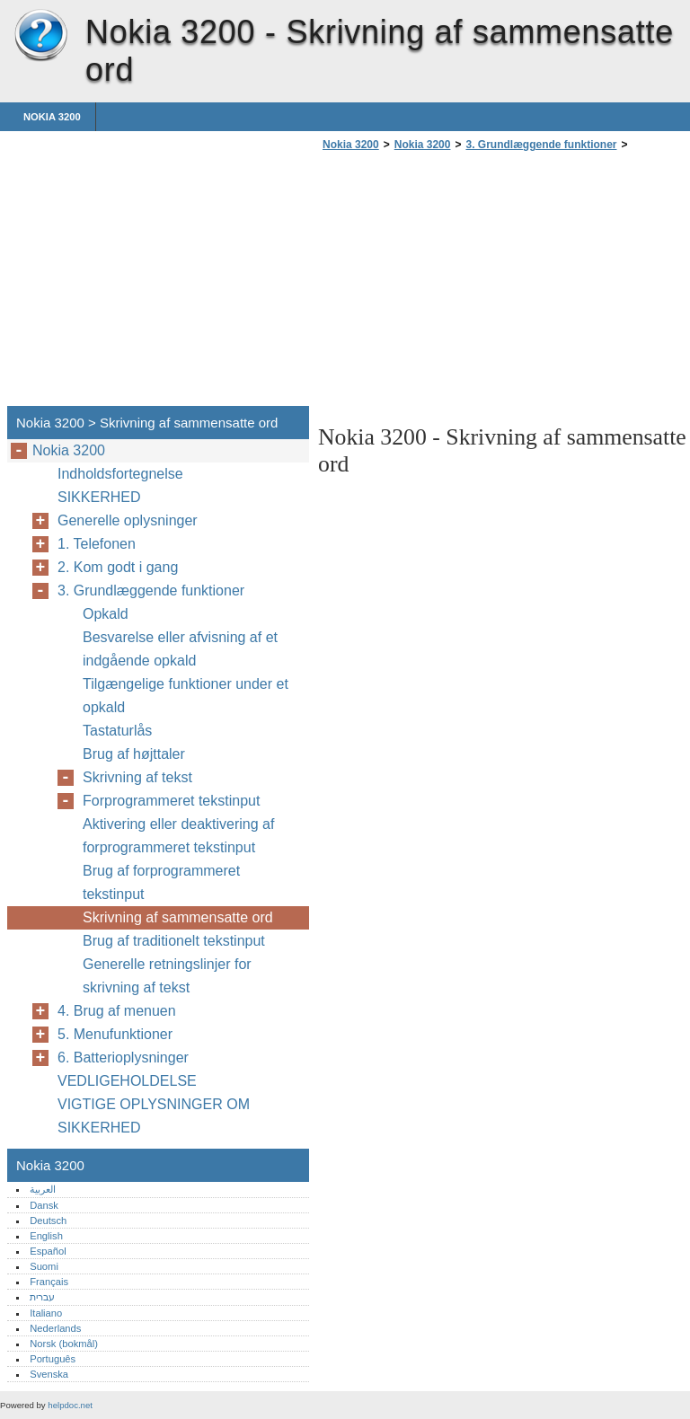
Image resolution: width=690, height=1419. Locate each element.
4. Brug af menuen (117, 1010)
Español (48, 1251)
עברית (42, 1296)
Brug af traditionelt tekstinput (174, 940)
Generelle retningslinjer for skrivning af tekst (167, 975)
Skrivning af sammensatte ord (178, 917)
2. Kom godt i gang (118, 567)
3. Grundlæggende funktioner (540, 144)
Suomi (44, 1266)
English (46, 1235)
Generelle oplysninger (128, 520)
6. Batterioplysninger (123, 1057)
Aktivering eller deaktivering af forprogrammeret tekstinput (178, 835)
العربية (43, 1189)
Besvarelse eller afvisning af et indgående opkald (180, 649)
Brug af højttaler (134, 754)
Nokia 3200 (40, 36)
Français (49, 1281)
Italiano (46, 1313)
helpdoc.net (70, 1405)
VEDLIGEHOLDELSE (127, 1080)
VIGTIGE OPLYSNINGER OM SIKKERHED (154, 1116)
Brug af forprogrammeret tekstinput (161, 882)
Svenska (49, 1374)
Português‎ (52, 1358)
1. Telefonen (97, 543)
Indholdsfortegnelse (120, 473)
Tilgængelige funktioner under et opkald (185, 695)
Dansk (44, 1205)
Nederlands (55, 1328)
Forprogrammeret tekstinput (171, 800)
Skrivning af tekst (137, 777)
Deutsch (48, 1220)
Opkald (105, 613)
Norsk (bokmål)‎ (64, 1343)
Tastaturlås (117, 730)
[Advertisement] (469, 284)
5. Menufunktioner (115, 1034)
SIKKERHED (99, 497)
